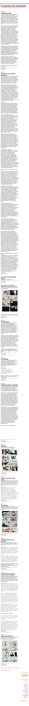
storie (5, 69)
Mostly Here (26, 683)
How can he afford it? (7, 636)
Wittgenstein (26, 689)
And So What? (25, 684)
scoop (5, 380)
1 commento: (14, 67)
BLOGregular (25, 692)
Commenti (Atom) (8, 670)
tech (8, 569)
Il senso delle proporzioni (8, 573)
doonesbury (5, 317)
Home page (10, 667)
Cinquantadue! (5, 321)
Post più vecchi (16, 667)
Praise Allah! (4, 505)
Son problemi (4, 359)
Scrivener (5, 392)
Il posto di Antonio (13, 5)
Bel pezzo (6, 580)
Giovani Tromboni (25, 691)
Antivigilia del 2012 (6, 13)
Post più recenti (4, 667)
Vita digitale (26, 686)
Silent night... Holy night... (8, 285)
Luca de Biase (25, 690)
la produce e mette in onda (10, 484)
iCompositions (25, 694)
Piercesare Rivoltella (26, 688)
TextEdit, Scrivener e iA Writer (9, 384)
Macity (27, 693)
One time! (3, 446)
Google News (25, 685)
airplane (5, 501)
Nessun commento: (15, 280)
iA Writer (8, 407)
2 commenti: (14, 352)
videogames (12, 569)
